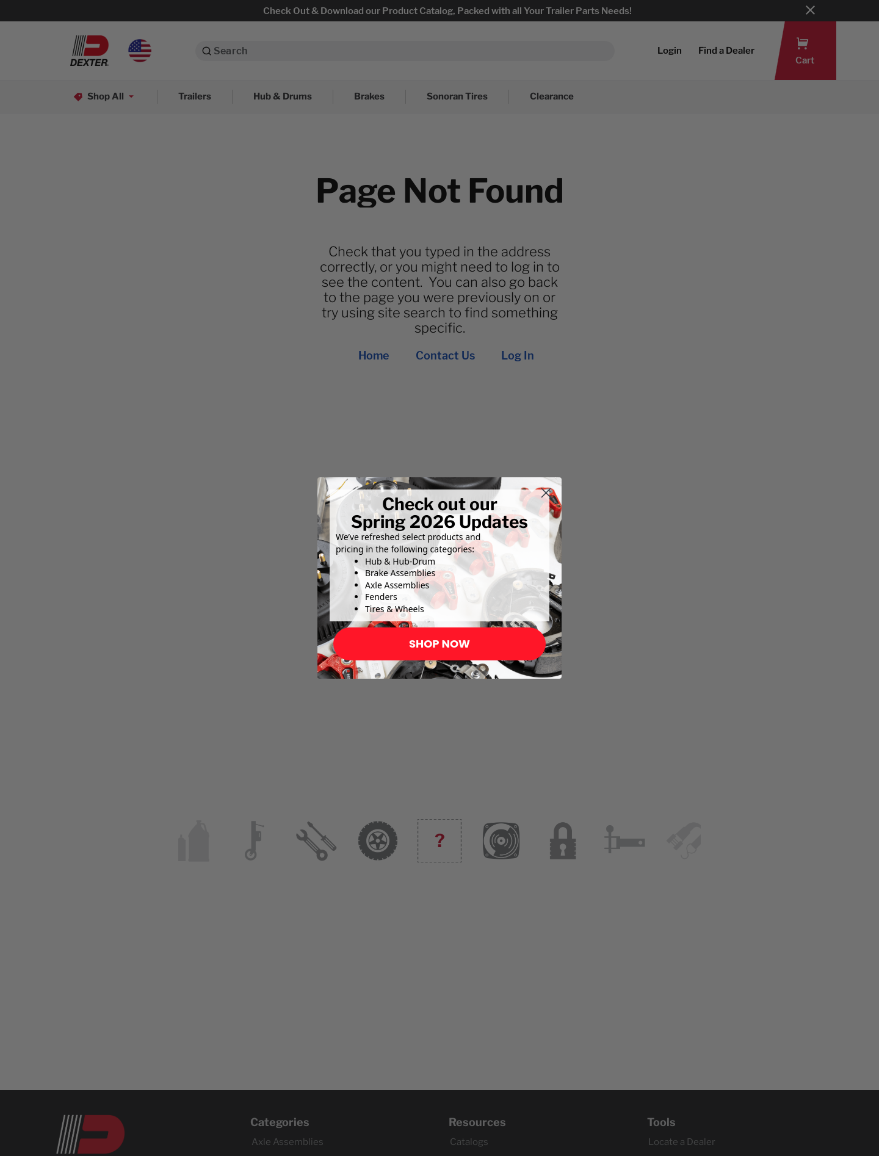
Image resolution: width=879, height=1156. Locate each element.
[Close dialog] (546, 493)
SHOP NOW (439, 643)
